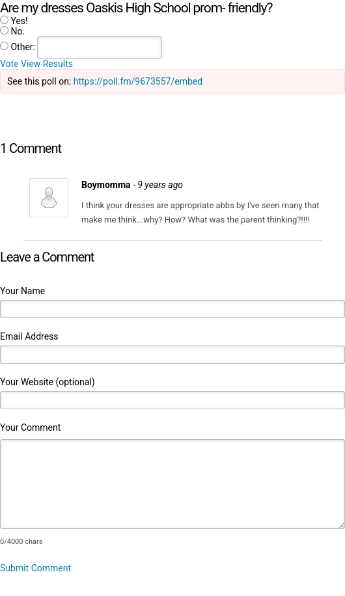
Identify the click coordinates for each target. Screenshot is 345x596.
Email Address (29, 336)
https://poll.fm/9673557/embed (138, 81)
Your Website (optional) (47, 382)
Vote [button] (10, 64)
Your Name (22, 291)
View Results (47, 64)
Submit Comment (35, 568)
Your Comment (30, 427)
